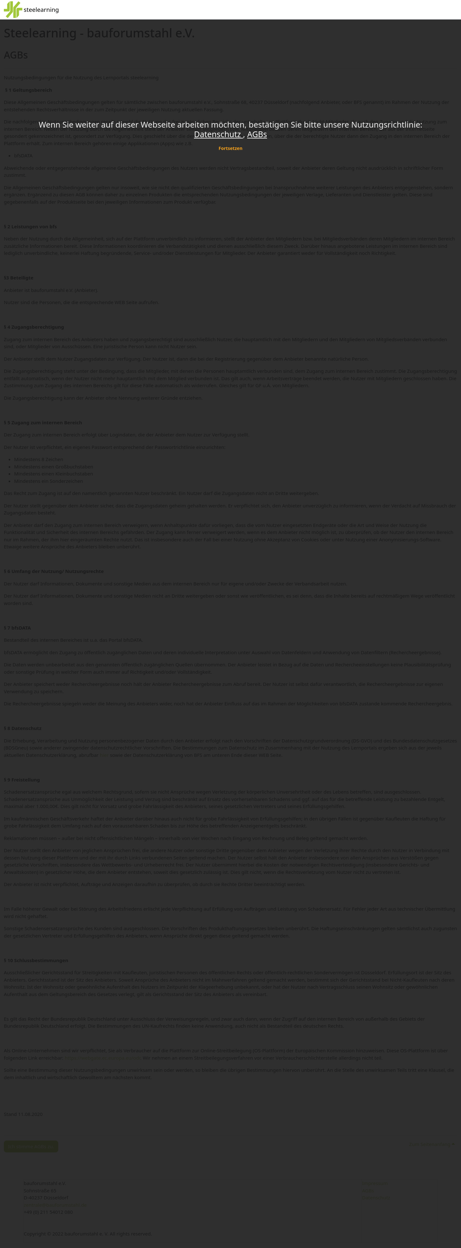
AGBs (257, 134)
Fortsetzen (231, 148)
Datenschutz (218, 134)
